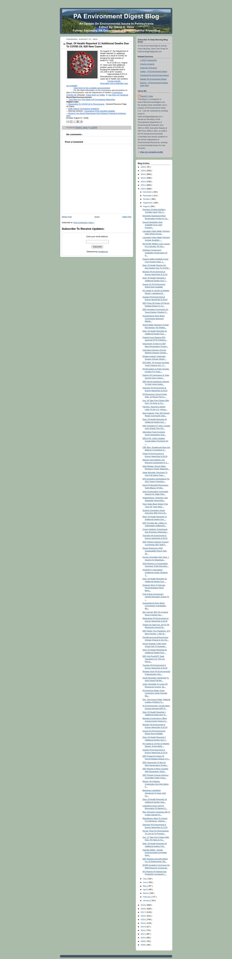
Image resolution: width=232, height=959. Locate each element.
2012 (143, 930)
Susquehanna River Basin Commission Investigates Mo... (154, 606)
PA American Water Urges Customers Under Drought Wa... (155, 693)
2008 (143, 945)
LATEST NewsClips (148, 60)
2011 (143, 934)
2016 (143, 916)
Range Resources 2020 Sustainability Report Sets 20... (155, 551)
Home (97, 217)
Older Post (126, 217)
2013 (143, 927)
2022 (143, 182)
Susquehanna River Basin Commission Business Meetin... (154, 318)
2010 (143, 938)
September (148, 203)
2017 (143, 912)
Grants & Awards (147, 64)
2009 (143, 941)
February (147, 897)
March (146, 893)
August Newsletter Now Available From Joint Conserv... (152, 225)
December (147, 192)
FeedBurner (103, 252)
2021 (143, 185)
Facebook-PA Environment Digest (154, 75)
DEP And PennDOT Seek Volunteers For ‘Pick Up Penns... (154, 659)
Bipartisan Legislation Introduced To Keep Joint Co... (154, 793)
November (147, 196)
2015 (143, 920)
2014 (143, 923)
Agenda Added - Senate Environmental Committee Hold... (155, 852)
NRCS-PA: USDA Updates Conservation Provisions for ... (155, 441)
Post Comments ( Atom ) (84, 223)
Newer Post (67, 217)
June (145, 882)
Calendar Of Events (148, 68)
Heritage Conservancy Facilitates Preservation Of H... (155, 253)
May (145, 886)
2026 (143, 167)
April (145, 890)
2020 (143, 189)
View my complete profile (151, 152)
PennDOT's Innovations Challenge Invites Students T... (155, 572)
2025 (143, 171)
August (146, 206)
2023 (143, 178)
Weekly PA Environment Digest (153, 79)
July (145, 879)
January (146, 900)
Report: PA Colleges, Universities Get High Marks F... (155, 784)
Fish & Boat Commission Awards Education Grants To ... (156, 597)
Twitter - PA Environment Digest (153, 71)
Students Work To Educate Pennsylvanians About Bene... (154, 588)
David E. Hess (147, 96)
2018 (143, 909)
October (146, 199)
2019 (143, 905)
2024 (143, 174)
